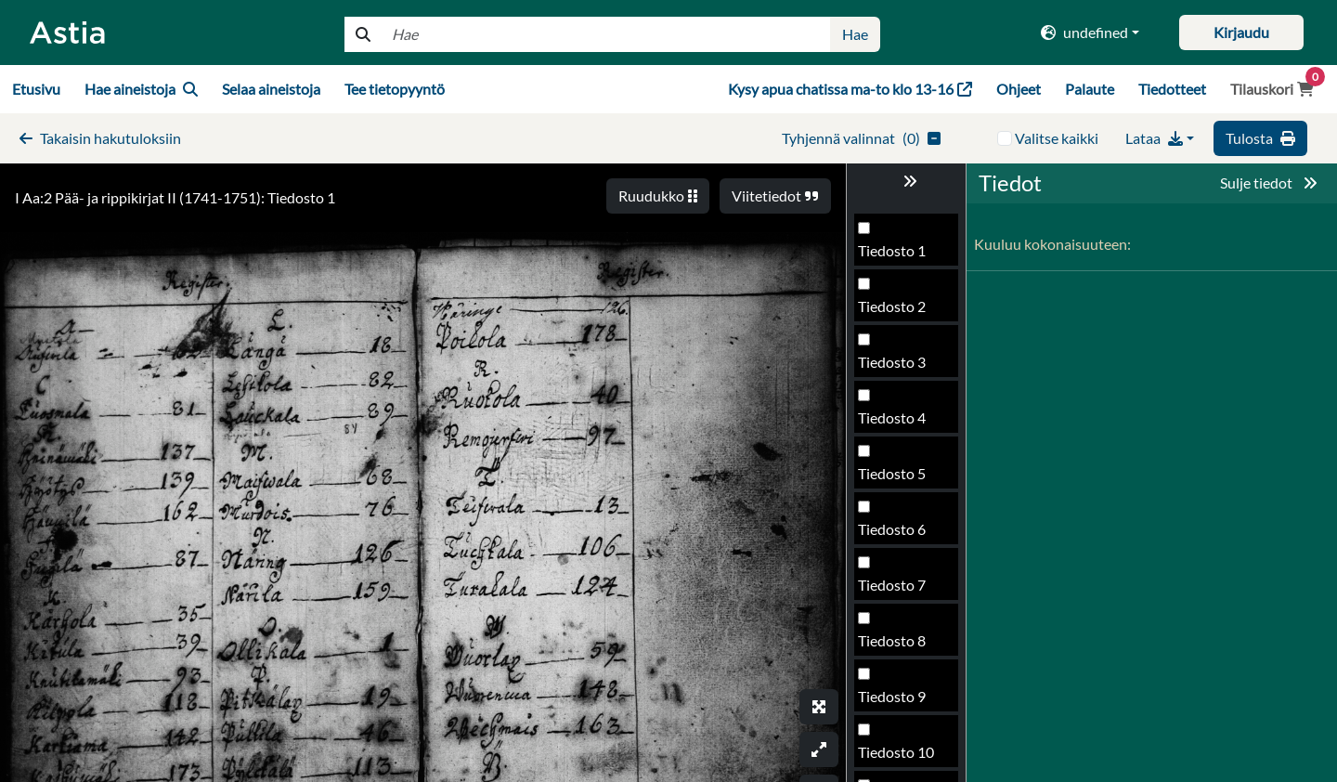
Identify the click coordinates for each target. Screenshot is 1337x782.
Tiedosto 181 (900, 701)
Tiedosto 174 (900, 311)
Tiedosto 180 (900, 646)
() (861, 138)
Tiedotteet (1172, 89)
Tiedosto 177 (900, 479)
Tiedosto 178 (900, 534)
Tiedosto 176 (900, 423)
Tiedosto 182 (900, 757)
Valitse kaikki (1056, 138)
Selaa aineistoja (271, 89)
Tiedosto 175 (900, 367)
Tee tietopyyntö (394, 89)
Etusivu (36, 89)
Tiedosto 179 (900, 590)
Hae (855, 34)
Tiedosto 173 (900, 256)
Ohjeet (1018, 89)
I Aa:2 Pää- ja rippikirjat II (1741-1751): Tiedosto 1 (175, 197)
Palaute (1089, 89)
